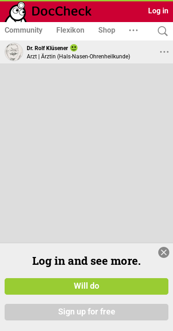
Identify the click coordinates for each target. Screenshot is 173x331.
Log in (158, 10)
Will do (86, 286)
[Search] (160, 31)
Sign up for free (86, 312)
